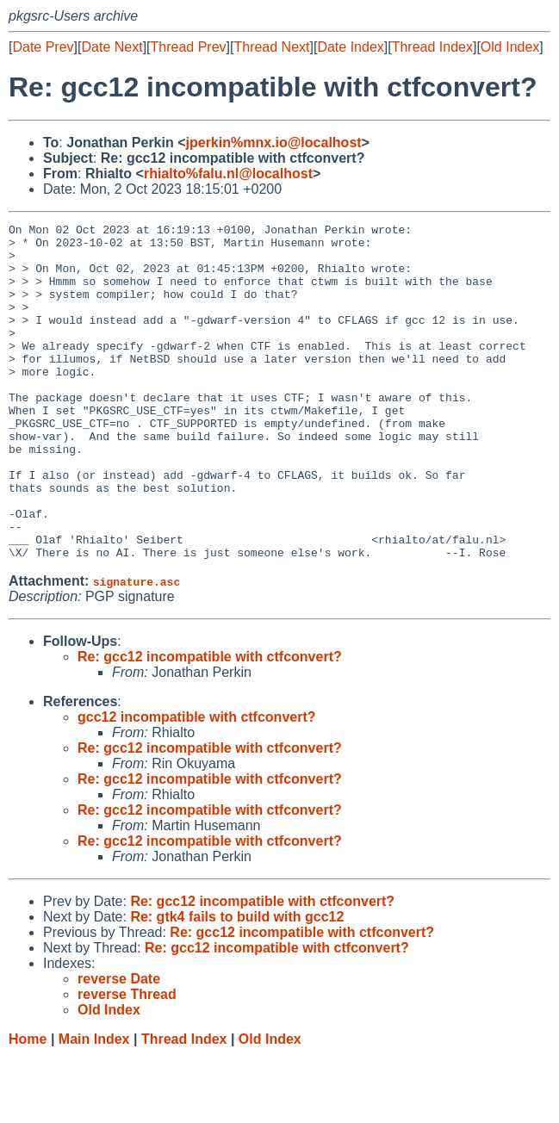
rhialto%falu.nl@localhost (228, 173)
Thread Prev (189, 47)
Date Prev (42, 47)
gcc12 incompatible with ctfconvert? (197, 784)
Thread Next (271, 47)
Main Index (94, 1106)
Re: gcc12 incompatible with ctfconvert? (210, 724)
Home (28, 1106)
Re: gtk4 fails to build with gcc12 (237, 984)
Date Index (350, 47)
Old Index (510, 47)
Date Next (111, 47)
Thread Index (432, 47)
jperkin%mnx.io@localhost (274, 142)
